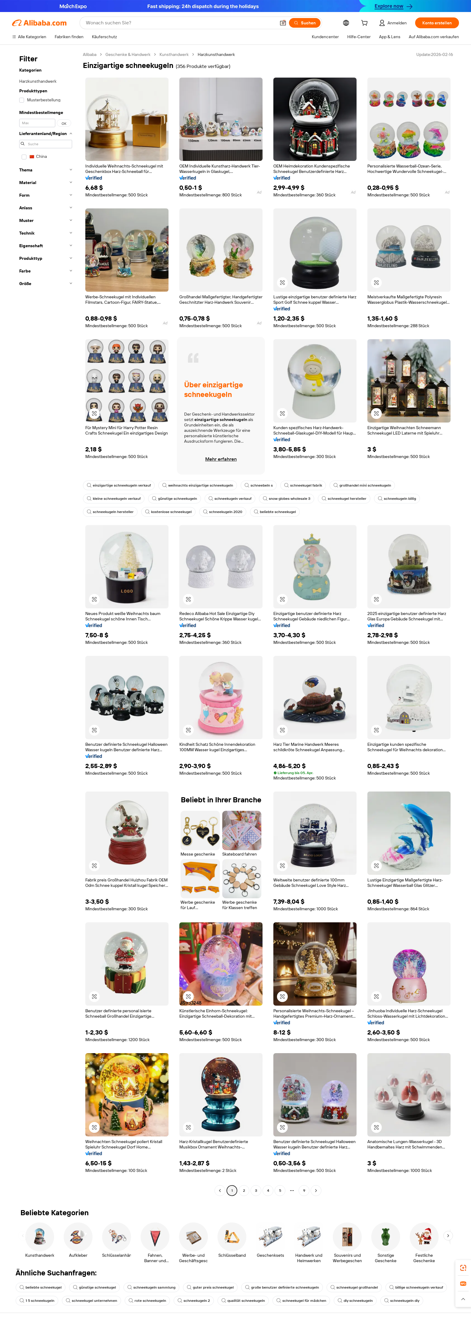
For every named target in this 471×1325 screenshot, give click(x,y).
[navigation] (46, 623)
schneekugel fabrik (303, 485)
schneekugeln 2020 (222, 511)
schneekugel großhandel (354, 1287)
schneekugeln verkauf (229, 498)
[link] (463, 1268)
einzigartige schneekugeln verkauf (119, 485)
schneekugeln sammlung (151, 1287)
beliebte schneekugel (275, 511)
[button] (283, 22)
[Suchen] (305, 23)
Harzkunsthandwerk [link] (216, 54)
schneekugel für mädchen (301, 1300)
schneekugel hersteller (344, 498)
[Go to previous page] (219, 1190)
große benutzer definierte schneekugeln (282, 1287)
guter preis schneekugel (210, 1287)
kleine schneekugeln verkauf (114, 498)
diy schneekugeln (355, 1300)
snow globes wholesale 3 (286, 498)
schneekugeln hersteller (110, 511)
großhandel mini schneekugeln (362, 485)
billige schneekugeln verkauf (416, 1287)
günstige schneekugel (94, 1287)
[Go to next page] (316, 1190)
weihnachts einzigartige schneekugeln (197, 485)
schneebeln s (259, 485)
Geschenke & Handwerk (127, 54)
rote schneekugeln (147, 1300)
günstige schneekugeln (174, 498)
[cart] (365, 23)
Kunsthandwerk (174, 54)
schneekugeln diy (401, 1300)
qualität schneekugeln (243, 1300)
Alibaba (89, 54)
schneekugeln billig (397, 498)
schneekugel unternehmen (91, 1300)
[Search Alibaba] (180, 23)
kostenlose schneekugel (168, 511)
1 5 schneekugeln (37, 1300)
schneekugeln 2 (194, 1300)
